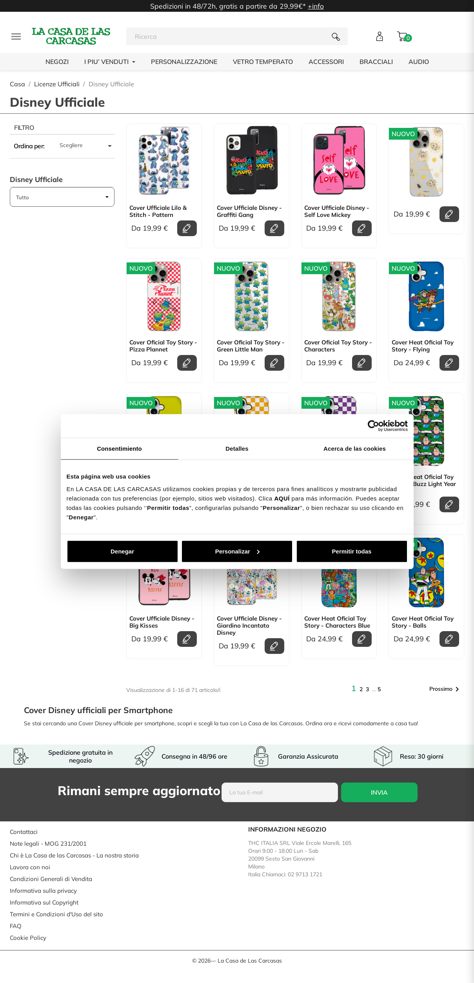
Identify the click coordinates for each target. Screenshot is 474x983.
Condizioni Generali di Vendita (51, 879)
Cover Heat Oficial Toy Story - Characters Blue (337, 622)
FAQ (16, 926)
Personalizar (237, 551)
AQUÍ (282, 498)
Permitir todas (352, 551)
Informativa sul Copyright (44, 902)
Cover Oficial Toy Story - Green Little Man (251, 346)
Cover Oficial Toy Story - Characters (338, 346)
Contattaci (24, 832)
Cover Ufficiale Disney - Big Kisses (161, 622)
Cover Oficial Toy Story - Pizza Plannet (163, 346)
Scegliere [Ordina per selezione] (87, 146)
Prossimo (445, 689)
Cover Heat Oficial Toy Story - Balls (423, 622)
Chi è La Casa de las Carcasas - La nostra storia (74, 855)
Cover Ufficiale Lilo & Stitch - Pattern (158, 211)
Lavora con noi (30, 867)
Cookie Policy (28, 937)
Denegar (122, 551)
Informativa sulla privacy (43, 890)
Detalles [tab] (236, 448)
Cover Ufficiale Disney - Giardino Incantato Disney (249, 625)
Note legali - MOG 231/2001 (48, 843)
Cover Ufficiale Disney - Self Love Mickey (336, 211)
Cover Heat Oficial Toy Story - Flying (423, 346)
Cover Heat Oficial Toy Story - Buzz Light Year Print (424, 484)
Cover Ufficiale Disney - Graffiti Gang (249, 211)
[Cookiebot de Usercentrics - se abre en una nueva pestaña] (373, 426)
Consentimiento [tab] (119, 448)
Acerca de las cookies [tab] (354, 448)
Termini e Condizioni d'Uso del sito (56, 914)
